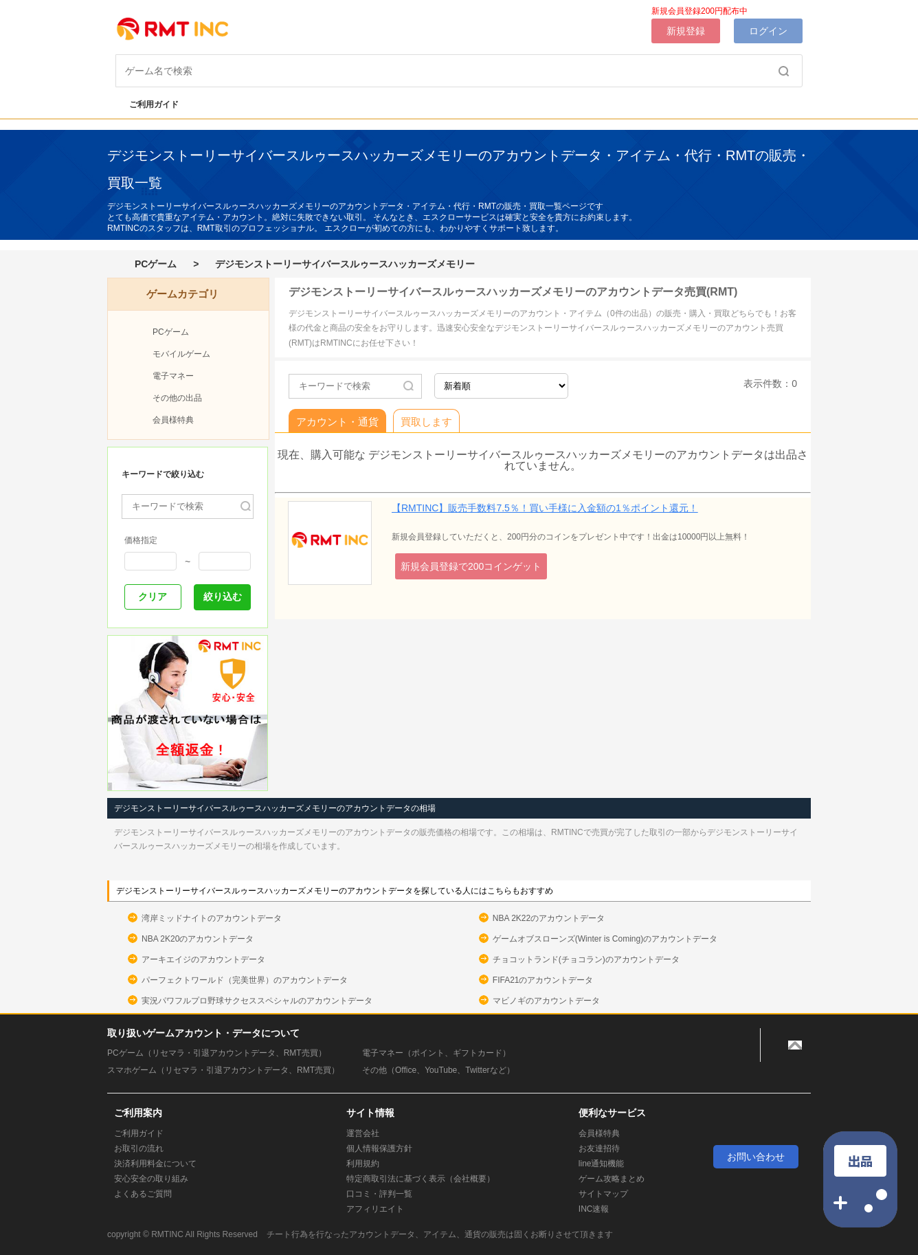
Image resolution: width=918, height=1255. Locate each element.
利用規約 (362, 1163)
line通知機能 (602, 1163)
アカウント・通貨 (337, 421)
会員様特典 (173, 420)
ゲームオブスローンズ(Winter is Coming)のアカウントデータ (605, 939)
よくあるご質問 (143, 1194)
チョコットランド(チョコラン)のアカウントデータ (586, 959)
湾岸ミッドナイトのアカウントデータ (212, 918)
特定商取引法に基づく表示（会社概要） (420, 1179)
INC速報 (594, 1209)
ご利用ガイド (147, 104)
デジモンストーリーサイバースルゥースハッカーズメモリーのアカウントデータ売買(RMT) (513, 292)
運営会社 (362, 1133)
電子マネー (173, 376)
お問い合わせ (756, 1156)
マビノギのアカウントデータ (546, 1001)
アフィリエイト (375, 1209)
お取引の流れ (139, 1148)
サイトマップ (603, 1194)
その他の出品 (177, 398)
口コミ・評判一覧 (379, 1194)
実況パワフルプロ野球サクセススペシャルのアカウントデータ (257, 1001)
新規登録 (686, 30)
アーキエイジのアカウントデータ (203, 959)
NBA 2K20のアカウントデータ (198, 939)
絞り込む (222, 596)
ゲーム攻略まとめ (612, 1179)
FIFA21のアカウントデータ (543, 980)
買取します (426, 421)
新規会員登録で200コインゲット (471, 566)
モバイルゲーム (181, 354)
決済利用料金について (155, 1163)
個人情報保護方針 (379, 1148)
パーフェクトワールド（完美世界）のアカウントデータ (245, 980)
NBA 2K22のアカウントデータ (549, 918)
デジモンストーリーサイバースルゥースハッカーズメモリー (345, 263)
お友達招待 (599, 1148)
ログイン (768, 30)
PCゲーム (156, 263)
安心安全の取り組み (151, 1179)
